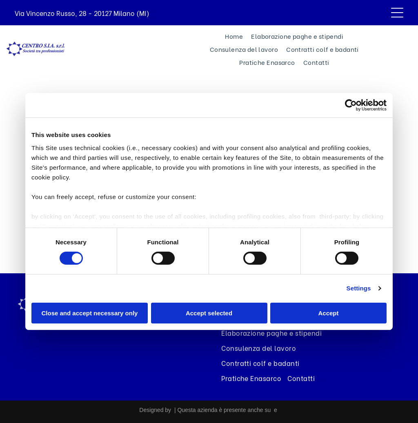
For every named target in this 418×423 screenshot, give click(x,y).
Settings (359, 288)
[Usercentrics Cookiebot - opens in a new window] (351, 105)
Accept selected (209, 313)
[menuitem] (234, 35)
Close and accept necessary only (90, 313)
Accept (328, 313)
